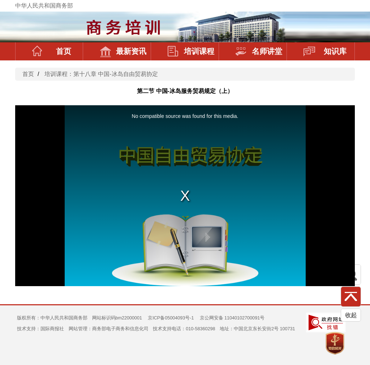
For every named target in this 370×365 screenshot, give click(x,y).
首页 (51, 51)
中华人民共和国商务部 (44, 6)
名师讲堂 (259, 51)
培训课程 (191, 51)
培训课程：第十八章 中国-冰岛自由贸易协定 (101, 74)
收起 (351, 315)
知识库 (325, 51)
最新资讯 (123, 51)
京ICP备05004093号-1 (171, 318)
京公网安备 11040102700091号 (232, 318)
